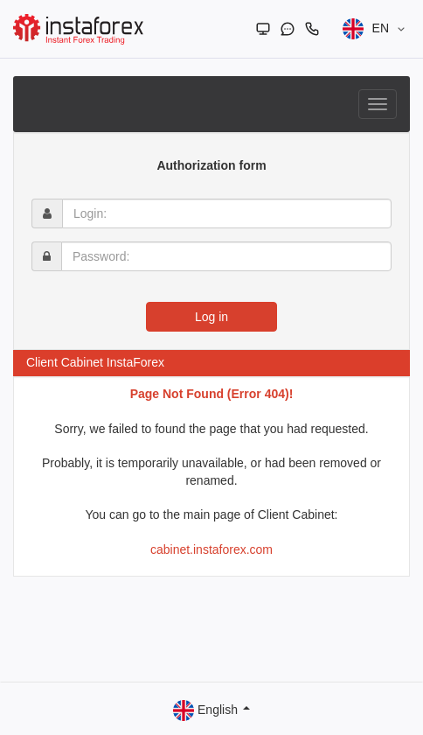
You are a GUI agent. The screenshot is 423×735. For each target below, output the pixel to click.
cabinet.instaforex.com (211, 549)
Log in (211, 317)
